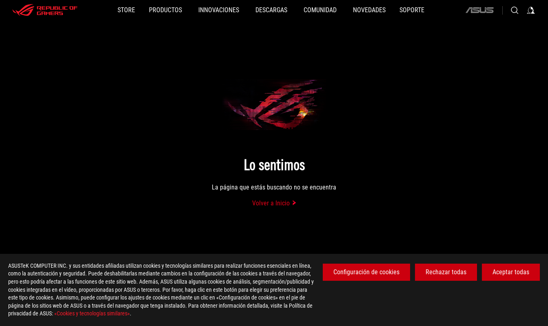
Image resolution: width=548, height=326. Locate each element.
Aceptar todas (511, 272)
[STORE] (126, 10)
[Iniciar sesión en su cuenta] (531, 10)
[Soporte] (411, 10)
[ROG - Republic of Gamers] (45, 10)
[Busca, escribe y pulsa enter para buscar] (514, 10)
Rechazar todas (446, 272)
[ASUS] (479, 10)
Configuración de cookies (366, 272)
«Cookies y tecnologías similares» (92, 313)
